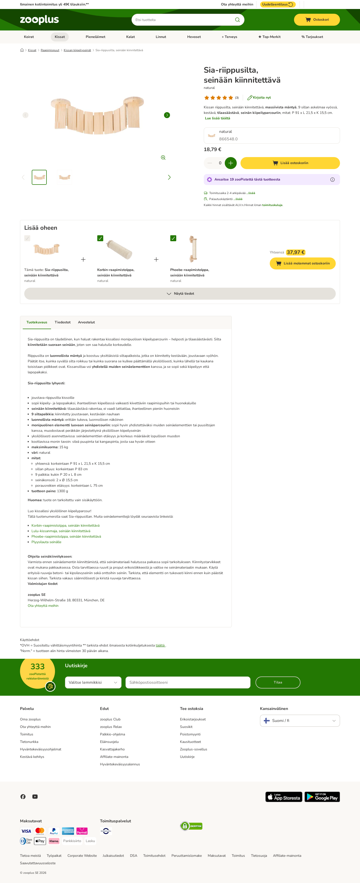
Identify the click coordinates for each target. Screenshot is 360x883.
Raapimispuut (50, 50)
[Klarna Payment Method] (54, 842)
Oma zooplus (30, 719)
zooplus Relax (111, 726)
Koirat (29, 36)
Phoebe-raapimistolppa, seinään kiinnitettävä (66, 536)
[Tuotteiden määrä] (220, 163)
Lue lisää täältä (217, 118)
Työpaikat (54, 855)
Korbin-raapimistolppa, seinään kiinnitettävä (66, 525)
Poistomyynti (190, 734)
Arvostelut (86, 322)
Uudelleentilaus (278, 4)
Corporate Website (82, 855)
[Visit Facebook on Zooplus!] (23, 797)
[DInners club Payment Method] (26, 842)
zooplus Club (110, 719)
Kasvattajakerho (112, 749)
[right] (167, 115)
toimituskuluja (272, 205)
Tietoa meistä (30, 855)
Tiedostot (62, 322)
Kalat (130, 36)
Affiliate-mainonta (114, 756)
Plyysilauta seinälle (46, 542)
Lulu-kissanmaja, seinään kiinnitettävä (61, 531)
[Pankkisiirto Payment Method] (72, 841)
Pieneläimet (95, 36)
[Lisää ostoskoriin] (290, 163)
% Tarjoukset (312, 36)
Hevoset (194, 36)
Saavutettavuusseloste (38, 863)
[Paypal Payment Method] (54, 832)
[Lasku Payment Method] (90, 841)
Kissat (60, 36)
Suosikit (186, 726)
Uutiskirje (187, 756)
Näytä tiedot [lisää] (180, 294)
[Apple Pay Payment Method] (40, 842)
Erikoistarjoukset (193, 719)
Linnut (161, 36)
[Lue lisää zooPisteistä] (332, 179)
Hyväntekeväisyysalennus (120, 764)
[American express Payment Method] (68, 832)
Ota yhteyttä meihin (237, 4)
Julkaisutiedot (113, 855)
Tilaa (278, 682)
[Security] (191, 827)
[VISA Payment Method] (26, 832)
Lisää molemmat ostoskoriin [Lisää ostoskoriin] (306, 264)
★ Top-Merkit (269, 36)
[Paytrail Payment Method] (82, 832)
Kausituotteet (190, 741)
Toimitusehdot (154, 855)
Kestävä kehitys (32, 756)
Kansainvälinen (274, 708)
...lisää (250, 193)
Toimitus (26, 734)
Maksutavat (217, 855)
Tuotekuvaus (36, 322)
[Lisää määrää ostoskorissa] (231, 163)
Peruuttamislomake (187, 855)
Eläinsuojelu (109, 741)
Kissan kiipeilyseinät (77, 50)
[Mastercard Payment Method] (40, 832)
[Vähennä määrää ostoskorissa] (210, 163)
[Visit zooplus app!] (283, 801)
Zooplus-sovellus (193, 749)
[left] (25, 115)
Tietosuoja (259, 855)
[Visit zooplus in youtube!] (35, 797)
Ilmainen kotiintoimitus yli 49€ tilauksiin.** (54, 4)
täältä (161, 645)
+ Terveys (229, 36)
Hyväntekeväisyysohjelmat (40, 749)
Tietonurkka (29, 741)
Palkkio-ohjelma (112, 734)
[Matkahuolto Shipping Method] (106, 832)
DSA (133, 855)
